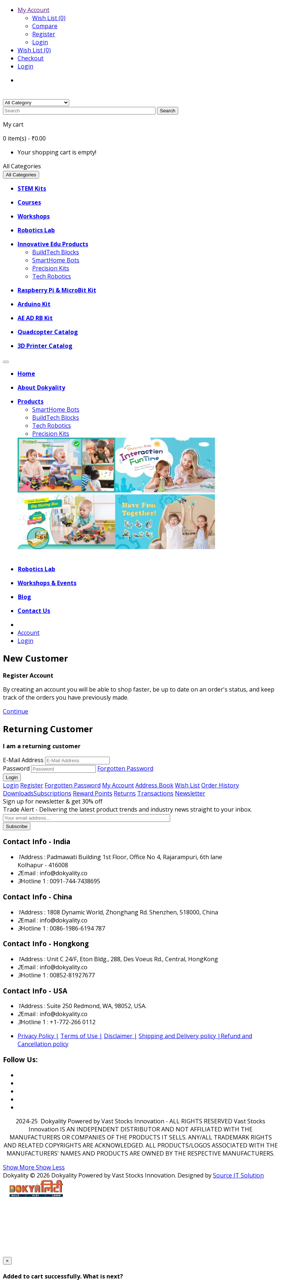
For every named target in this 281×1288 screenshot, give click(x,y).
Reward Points (92, 793)
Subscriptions (52, 793)
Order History (220, 785)
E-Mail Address (23, 760)
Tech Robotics (51, 276)
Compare (44, 26)
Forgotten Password (125, 768)
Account (29, 633)
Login (40, 42)
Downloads (18, 793)
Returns (125, 793)
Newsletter (190, 793)
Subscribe (16, 826)
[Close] (7, 1261)
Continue (15, 711)
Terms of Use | (81, 1036)
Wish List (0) (48, 18)
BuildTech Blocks (55, 252)
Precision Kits (50, 268)
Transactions (155, 793)
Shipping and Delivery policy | (180, 1036)
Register (43, 34)
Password (16, 768)
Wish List (187, 785)
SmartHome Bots (55, 260)
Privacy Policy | (38, 1036)
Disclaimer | (120, 1036)
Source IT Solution (238, 1175)
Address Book (154, 785)
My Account (118, 785)
